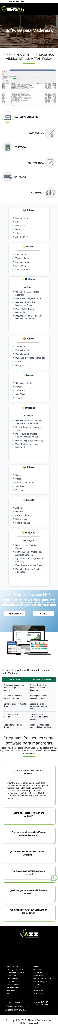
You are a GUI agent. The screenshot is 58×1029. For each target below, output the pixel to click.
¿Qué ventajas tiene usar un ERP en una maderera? (28, 892)
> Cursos (36, 984)
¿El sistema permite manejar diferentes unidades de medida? (28, 834)
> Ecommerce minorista (14, 972)
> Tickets (36, 966)
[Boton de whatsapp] (54, 878)
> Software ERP (11, 966)
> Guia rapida (38, 975)
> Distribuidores (11, 978)
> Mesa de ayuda (12, 984)
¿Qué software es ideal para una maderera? (28, 772)
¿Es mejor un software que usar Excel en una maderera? (28, 911)
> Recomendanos (12, 987)
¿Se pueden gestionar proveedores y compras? (28, 872)
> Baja (7, 993)
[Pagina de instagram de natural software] (55, 2)
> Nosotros (9, 981)
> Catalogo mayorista (14, 969)
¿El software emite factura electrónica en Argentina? (28, 853)
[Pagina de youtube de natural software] (56, 2)
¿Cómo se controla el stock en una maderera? (28, 814)
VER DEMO (14, 613)
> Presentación (39, 993)
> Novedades (38, 990)
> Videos (36, 987)
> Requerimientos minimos (43, 978)
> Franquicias (10, 975)
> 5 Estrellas (10, 990)
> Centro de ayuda (40, 981)
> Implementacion (40, 972)
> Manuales (37, 969)
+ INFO (43, 613)
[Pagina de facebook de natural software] (50, 1005)
